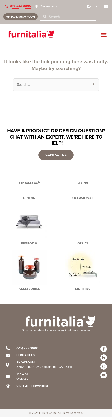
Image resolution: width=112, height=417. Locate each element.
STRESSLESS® (29, 182)
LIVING (82, 182)
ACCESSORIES (29, 288)
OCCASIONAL (82, 198)
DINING (29, 198)
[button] (104, 34)
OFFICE (82, 243)
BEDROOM (29, 243)
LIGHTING (83, 288)
